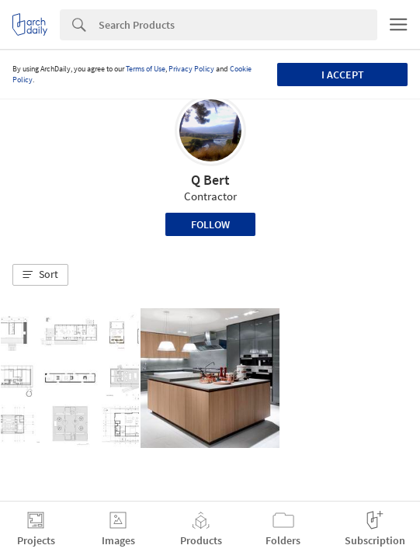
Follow (210, 224)
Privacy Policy (191, 69)
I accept (342, 75)
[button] (40, 275)
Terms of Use (145, 69)
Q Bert (210, 180)
